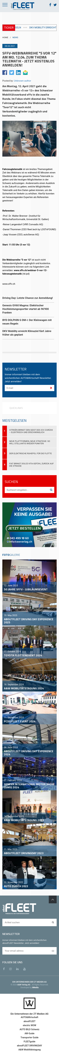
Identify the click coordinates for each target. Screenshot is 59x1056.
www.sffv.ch (8, 283)
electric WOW (29, 1025)
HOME (5, 37)
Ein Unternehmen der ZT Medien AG (29, 1013)
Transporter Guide (30, 1037)
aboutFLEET (30, 1021)
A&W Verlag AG (24, 985)
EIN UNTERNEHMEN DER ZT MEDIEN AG (29, 982)
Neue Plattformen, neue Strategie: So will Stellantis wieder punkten (29, 442)
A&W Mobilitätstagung (29, 1049)
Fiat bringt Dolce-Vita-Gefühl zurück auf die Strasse (31, 464)
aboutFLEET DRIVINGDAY (29, 1045)
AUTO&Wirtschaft (29, 1017)
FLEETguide (29, 1041)
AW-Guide (29, 1033)
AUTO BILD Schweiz (29, 1029)
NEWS (15, 37)
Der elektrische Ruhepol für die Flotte (30, 453)
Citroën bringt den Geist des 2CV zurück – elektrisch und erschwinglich (31, 431)
